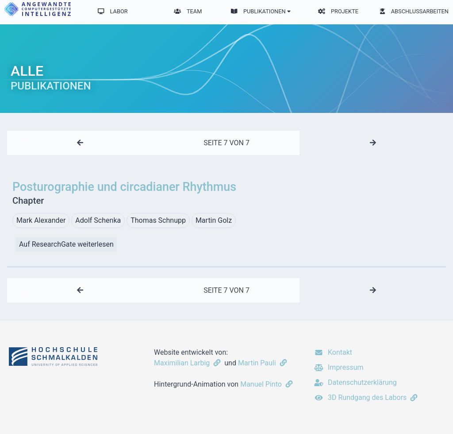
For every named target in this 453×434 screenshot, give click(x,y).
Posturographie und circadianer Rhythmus (226, 194)
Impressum (338, 367)
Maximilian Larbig (188, 363)
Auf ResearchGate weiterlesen (66, 244)
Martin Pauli (263, 363)
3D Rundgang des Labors (366, 397)
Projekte (338, 11)
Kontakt (332, 352)
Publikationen (260, 11)
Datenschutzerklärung (355, 382)
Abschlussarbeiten (414, 11)
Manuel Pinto (267, 384)
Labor (113, 11)
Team (188, 11)
